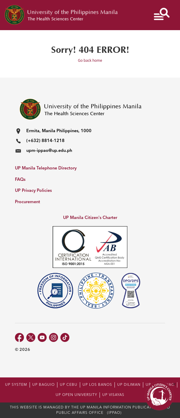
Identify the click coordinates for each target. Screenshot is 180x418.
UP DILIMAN (129, 385)
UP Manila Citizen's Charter (90, 218)
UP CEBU (68, 385)
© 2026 (22, 350)
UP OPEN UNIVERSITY (76, 395)
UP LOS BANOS (97, 385)
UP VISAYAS (113, 395)
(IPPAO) (114, 413)
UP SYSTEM (16, 385)
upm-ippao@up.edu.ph (49, 151)
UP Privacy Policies (33, 191)
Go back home (90, 60)
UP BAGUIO (43, 385)
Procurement (27, 202)
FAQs (20, 180)
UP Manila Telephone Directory (46, 168)
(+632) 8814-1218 (45, 141)
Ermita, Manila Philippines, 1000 (58, 131)
